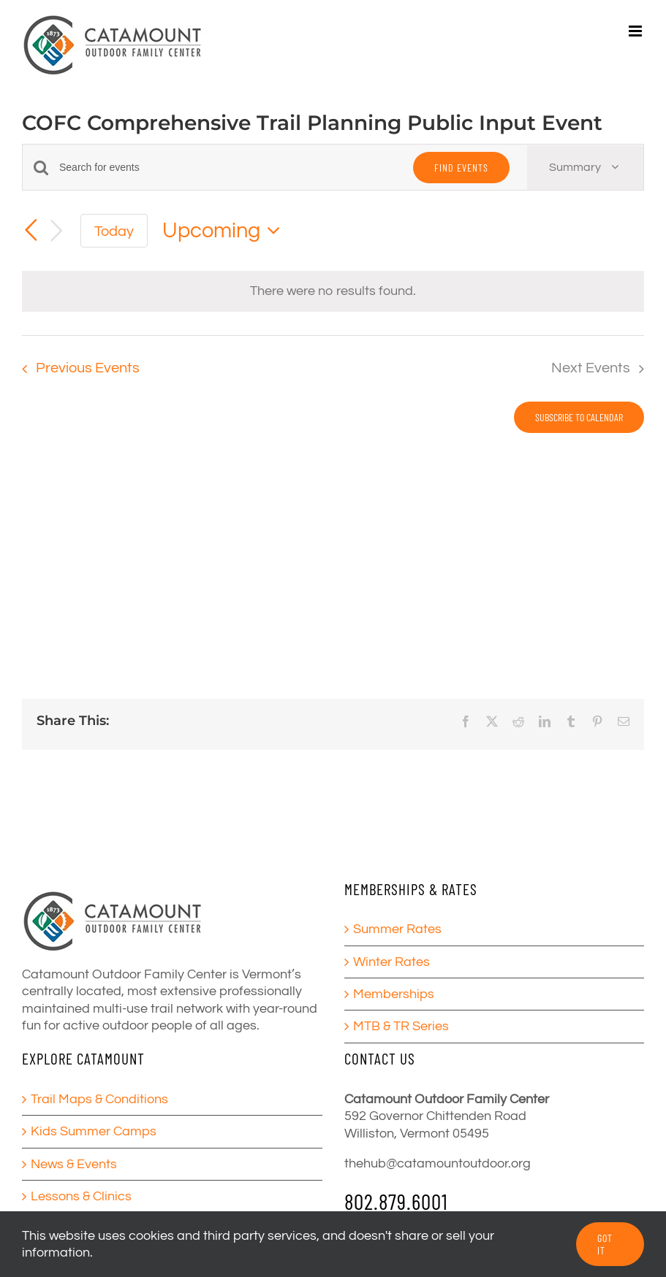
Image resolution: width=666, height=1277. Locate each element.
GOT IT (605, 1244)
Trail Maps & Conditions (99, 1099)
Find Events (461, 167)
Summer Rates (397, 929)
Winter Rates (391, 962)
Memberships (393, 994)
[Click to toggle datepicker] (225, 231)
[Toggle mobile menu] (636, 31)
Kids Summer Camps (93, 1131)
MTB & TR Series (401, 1026)
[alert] (333, 291)
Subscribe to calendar (579, 417)
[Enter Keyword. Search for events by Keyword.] (227, 168)
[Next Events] (57, 231)
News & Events (74, 1164)
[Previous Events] (30, 230)
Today (114, 231)
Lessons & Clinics (81, 1196)
